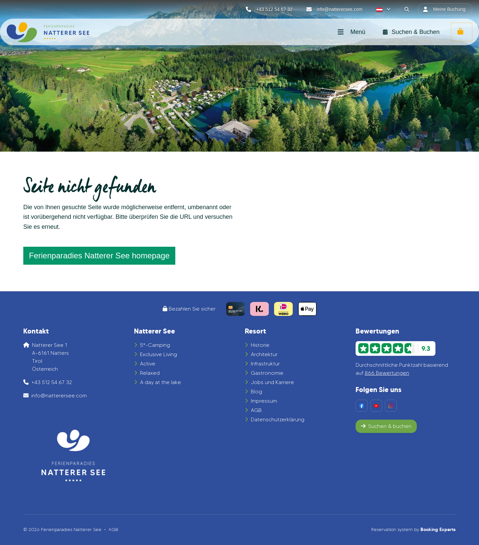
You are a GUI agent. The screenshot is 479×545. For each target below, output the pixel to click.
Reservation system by (413, 529)
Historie (260, 345)
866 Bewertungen (387, 373)
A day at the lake (160, 382)
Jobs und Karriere (272, 382)
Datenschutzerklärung (277, 419)
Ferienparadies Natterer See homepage (99, 255)
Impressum (264, 401)
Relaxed (150, 373)
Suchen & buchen (386, 426)
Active (147, 363)
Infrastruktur (265, 363)
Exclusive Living (158, 354)
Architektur (264, 354)
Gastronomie (267, 373)
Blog (256, 391)
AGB (256, 410)
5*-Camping (155, 345)
